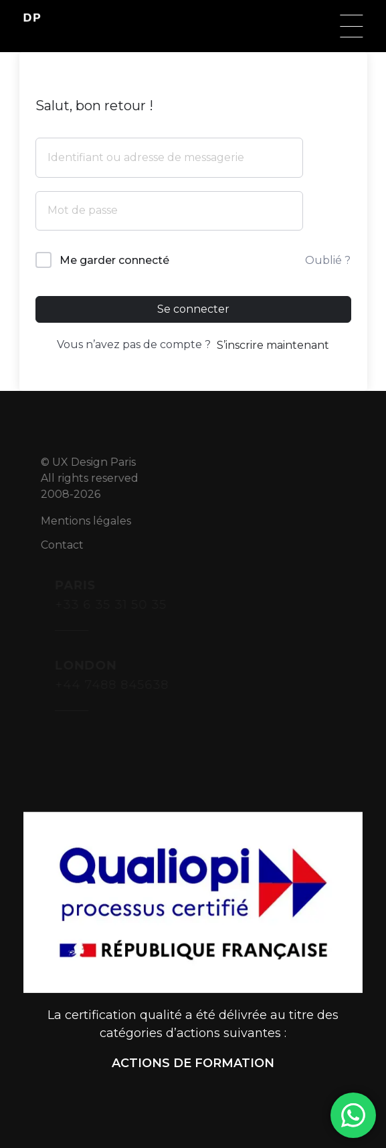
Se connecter (193, 309)
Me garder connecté (114, 260)
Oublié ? (328, 260)
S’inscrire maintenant (273, 345)
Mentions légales (93, 521)
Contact (69, 545)
